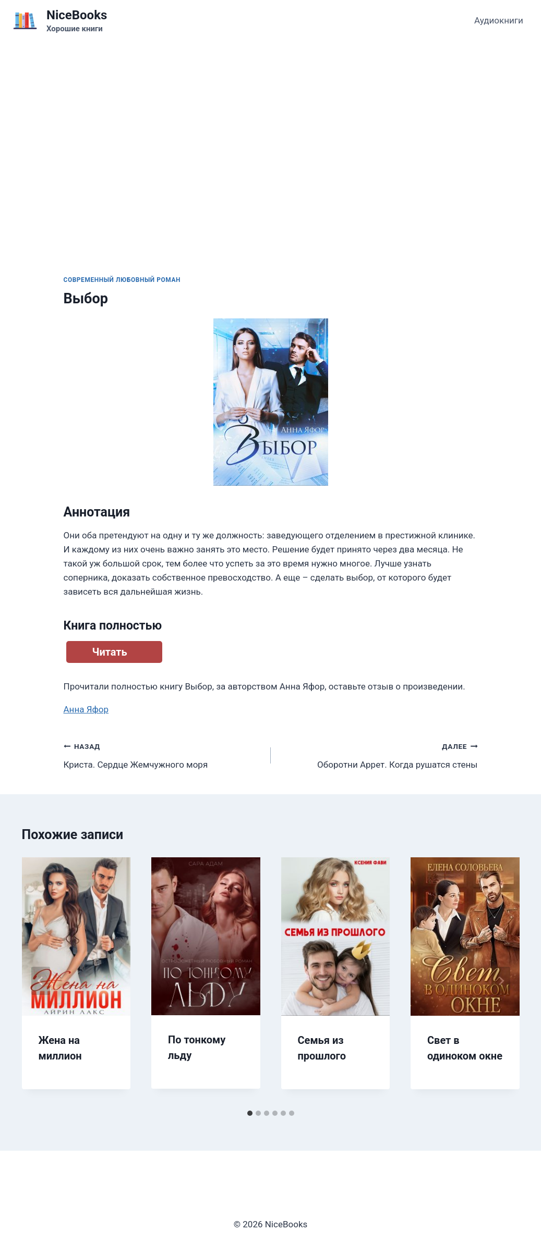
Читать (109, 652)
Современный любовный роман (122, 280)
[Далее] (500, 981)
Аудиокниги (498, 20)
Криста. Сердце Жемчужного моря (163, 754)
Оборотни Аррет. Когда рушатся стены (379, 754)
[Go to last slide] (40, 981)
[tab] (250, 1113)
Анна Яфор (86, 709)
